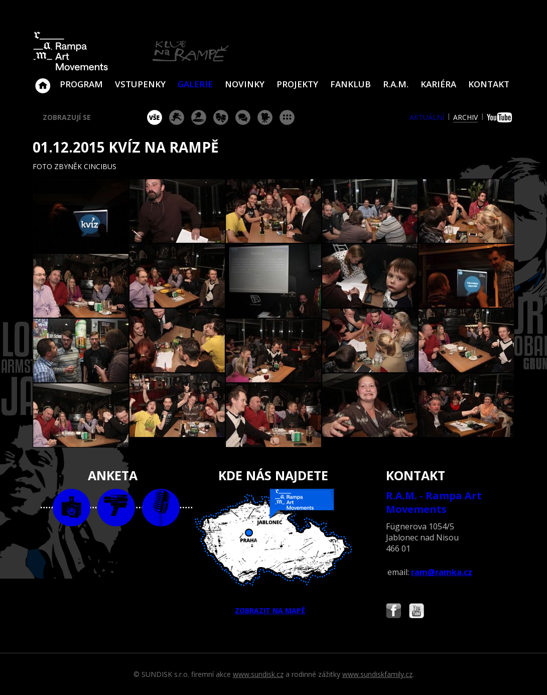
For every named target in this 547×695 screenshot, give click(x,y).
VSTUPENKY (140, 84)
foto (71, 507)
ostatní (287, 117)
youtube (500, 117)
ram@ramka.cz (441, 572)
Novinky (244, 84)
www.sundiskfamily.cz (377, 674)
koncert (177, 117)
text (161, 507)
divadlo (221, 117)
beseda (243, 117)
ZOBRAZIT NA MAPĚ (273, 552)
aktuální (426, 117)
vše (155, 117)
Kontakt (488, 84)
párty (199, 117)
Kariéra (438, 84)
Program (81, 84)
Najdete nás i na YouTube (416, 612)
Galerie (195, 84)
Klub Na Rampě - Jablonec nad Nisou (43, 80)
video (116, 507)
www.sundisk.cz (258, 674)
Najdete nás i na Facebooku (393, 612)
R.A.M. (395, 84)
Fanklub (350, 84)
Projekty (297, 84)
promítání (265, 117)
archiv (465, 117)
